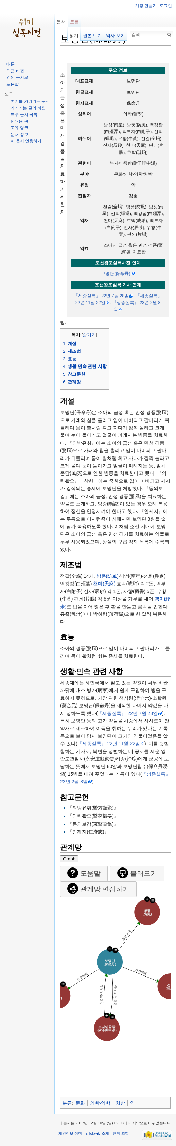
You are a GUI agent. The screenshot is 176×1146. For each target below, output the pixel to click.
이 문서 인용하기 (26, 141)
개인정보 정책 (70, 1133)
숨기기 (89, 335)
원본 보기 (92, 35)
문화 (80, 1103)
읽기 (74, 35)
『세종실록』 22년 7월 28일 (101, 295)
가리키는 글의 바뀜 (28, 108)
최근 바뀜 (15, 71)
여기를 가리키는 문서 (30, 101)
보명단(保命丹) (115, 273)
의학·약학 (100, 1103)
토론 (74, 21)
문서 (61, 21)
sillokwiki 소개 (97, 1133)
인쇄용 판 (19, 121)
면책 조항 (121, 1133)
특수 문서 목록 (24, 114)
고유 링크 (19, 127)
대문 (10, 64)
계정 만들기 (146, 5)
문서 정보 (19, 134)
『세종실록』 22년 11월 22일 (108, 743)
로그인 (166, 5)
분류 (67, 1103)
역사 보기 (115, 35)
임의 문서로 (17, 77)
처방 (120, 1103)
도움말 (12, 84)
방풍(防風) (107, 576)
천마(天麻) (104, 583)
